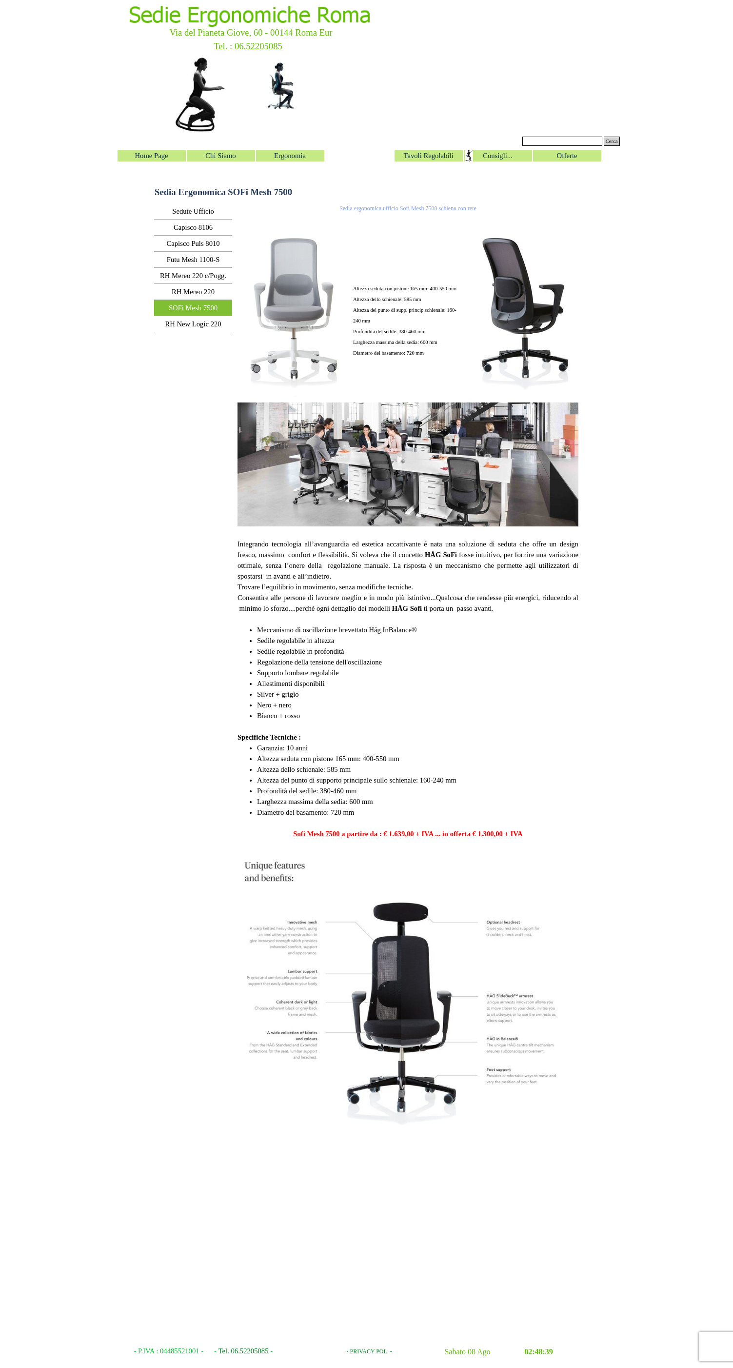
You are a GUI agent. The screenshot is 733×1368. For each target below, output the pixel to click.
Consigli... (498, 156)
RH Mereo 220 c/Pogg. (193, 276)
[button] (523, 218)
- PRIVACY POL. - (369, 1351)
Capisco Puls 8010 (193, 243)
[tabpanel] (408, 298)
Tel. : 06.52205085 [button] (248, 46)
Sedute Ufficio (193, 211)
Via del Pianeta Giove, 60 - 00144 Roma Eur (250, 32)
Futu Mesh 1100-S (193, 259)
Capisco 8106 (193, 227)
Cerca (612, 141)
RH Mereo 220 (193, 292)
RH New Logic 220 (193, 324)
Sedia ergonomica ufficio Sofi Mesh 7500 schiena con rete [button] (407, 208)
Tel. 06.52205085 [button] (243, 1351)
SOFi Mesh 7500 (193, 308)
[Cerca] (562, 141)
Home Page (151, 156)
